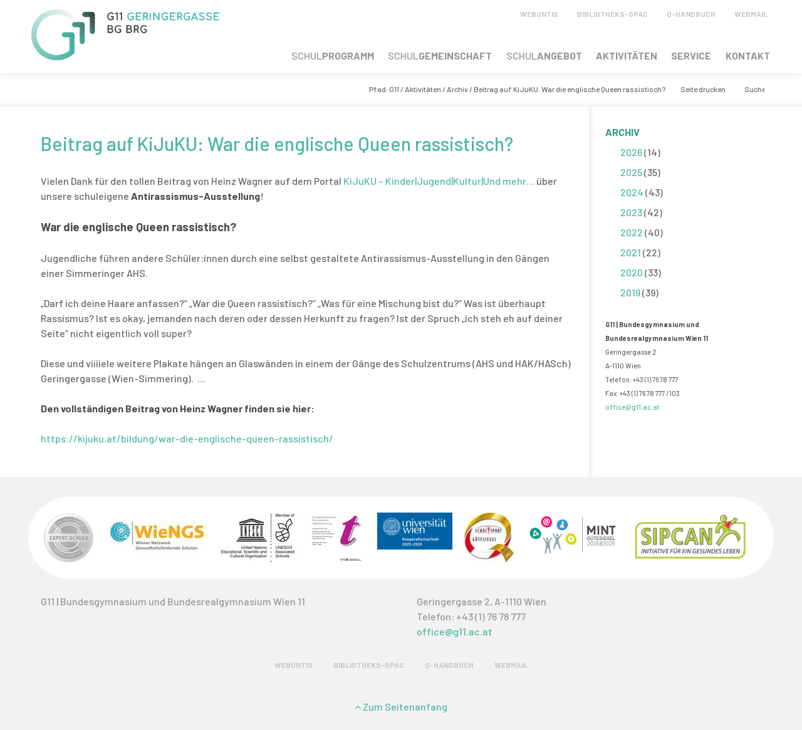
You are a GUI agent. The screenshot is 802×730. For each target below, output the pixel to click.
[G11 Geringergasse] (125, 56)
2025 (631, 172)
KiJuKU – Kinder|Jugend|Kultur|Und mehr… (439, 181)
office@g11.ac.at (632, 407)
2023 (631, 212)
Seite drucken (703, 89)
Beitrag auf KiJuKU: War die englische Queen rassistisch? (277, 143)
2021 (630, 252)
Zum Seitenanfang (401, 706)
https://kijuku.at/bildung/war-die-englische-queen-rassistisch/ (187, 438)
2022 (631, 232)
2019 (630, 292)
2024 (631, 192)
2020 (631, 272)
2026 (631, 152)
